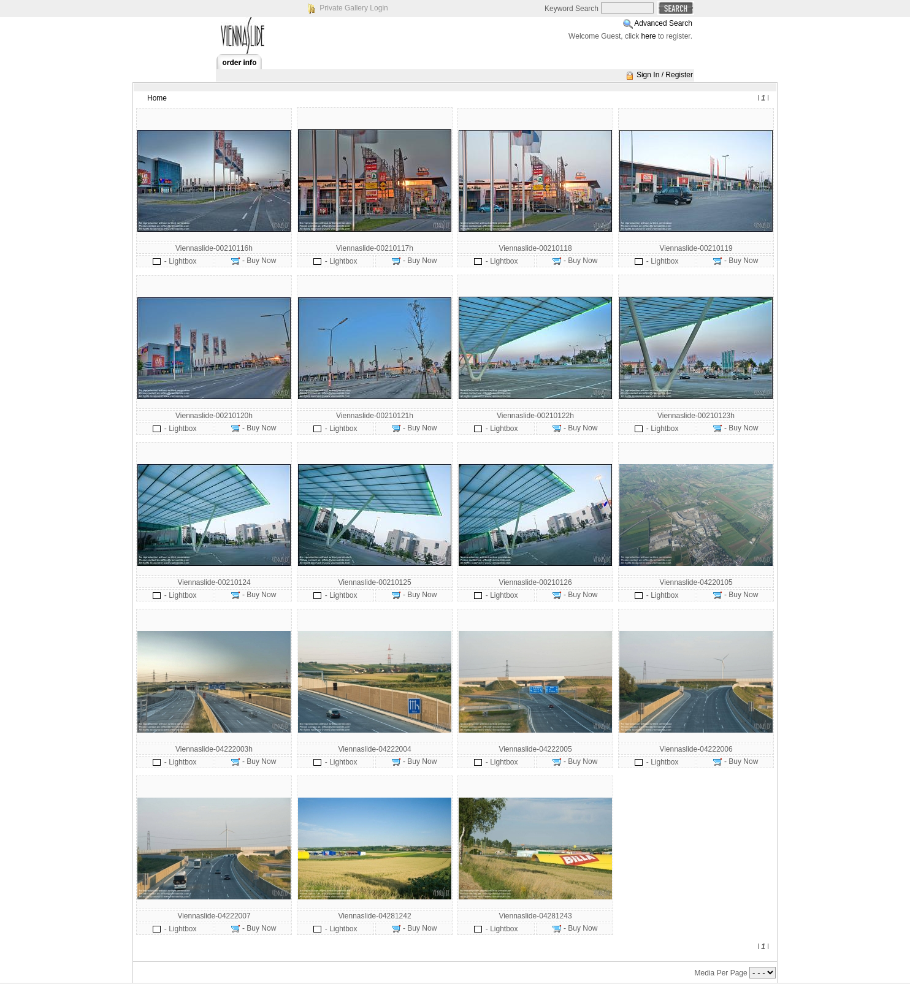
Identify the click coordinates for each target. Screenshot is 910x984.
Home (157, 98)
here (648, 36)
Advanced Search (663, 23)
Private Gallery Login (353, 8)
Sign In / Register (665, 75)
